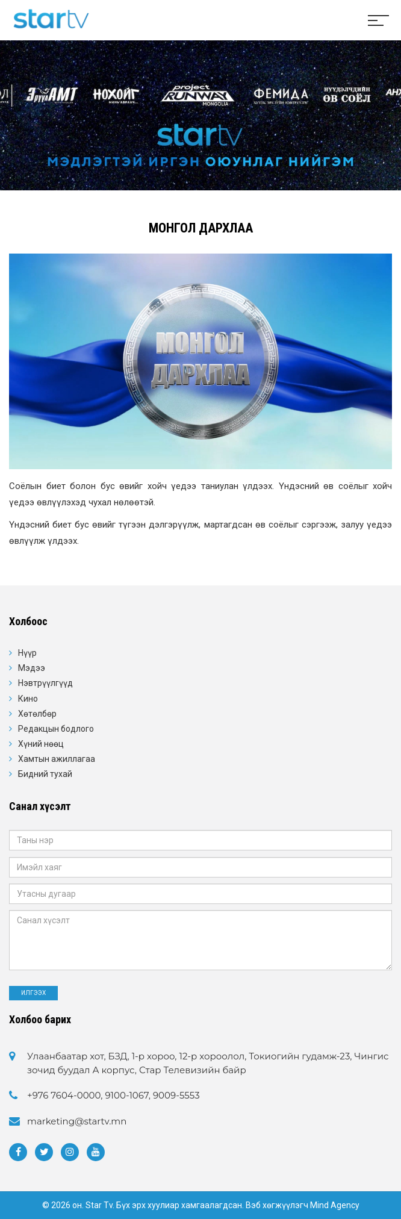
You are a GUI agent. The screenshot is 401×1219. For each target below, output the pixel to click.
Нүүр (27, 653)
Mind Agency (334, 1205)
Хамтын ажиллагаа (56, 759)
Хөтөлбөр (37, 714)
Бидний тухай (45, 774)
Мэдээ (31, 668)
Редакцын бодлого (56, 729)
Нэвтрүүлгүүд (45, 683)
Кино (28, 698)
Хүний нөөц (41, 744)
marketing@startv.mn (76, 1121)
